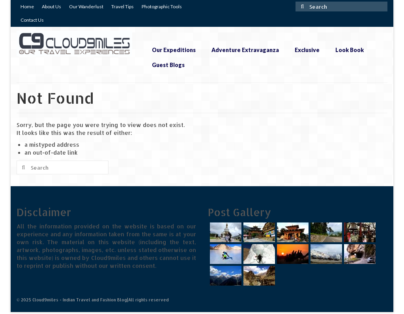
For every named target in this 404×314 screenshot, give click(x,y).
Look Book (349, 50)
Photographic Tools (162, 6)
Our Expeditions (174, 50)
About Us (51, 6)
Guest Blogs (168, 65)
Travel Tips (122, 6)
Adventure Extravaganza (245, 50)
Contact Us (32, 20)
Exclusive (307, 50)
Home (27, 6)
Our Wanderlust (86, 6)
